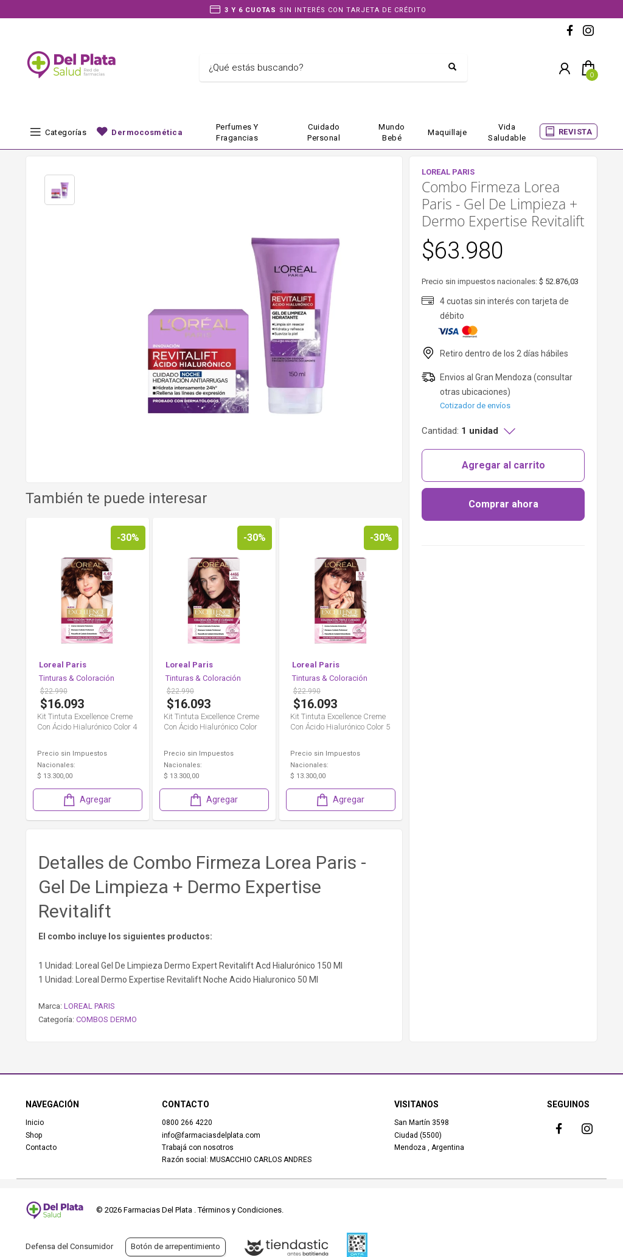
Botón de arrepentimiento (175, 1246)
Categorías (65, 132)
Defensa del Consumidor (69, 1246)
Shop (34, 1135)
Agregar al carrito (503, 465)
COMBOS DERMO (106, 1019)
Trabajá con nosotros (198, 1147)
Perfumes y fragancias (237, 132)
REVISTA (576, 131)
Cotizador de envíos (475, 405)
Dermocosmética (147, 132)
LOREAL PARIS (89, 1006)
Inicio (35, 1122)
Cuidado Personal (323, 132)
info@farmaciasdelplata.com (211, 1135)
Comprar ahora (503, 504)
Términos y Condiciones (240, 1209)
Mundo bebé (391, 132)
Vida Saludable (507, 132)
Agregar (86, 799)
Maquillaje (447, 132)
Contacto (41, 1147)
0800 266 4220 (187, 1122)
